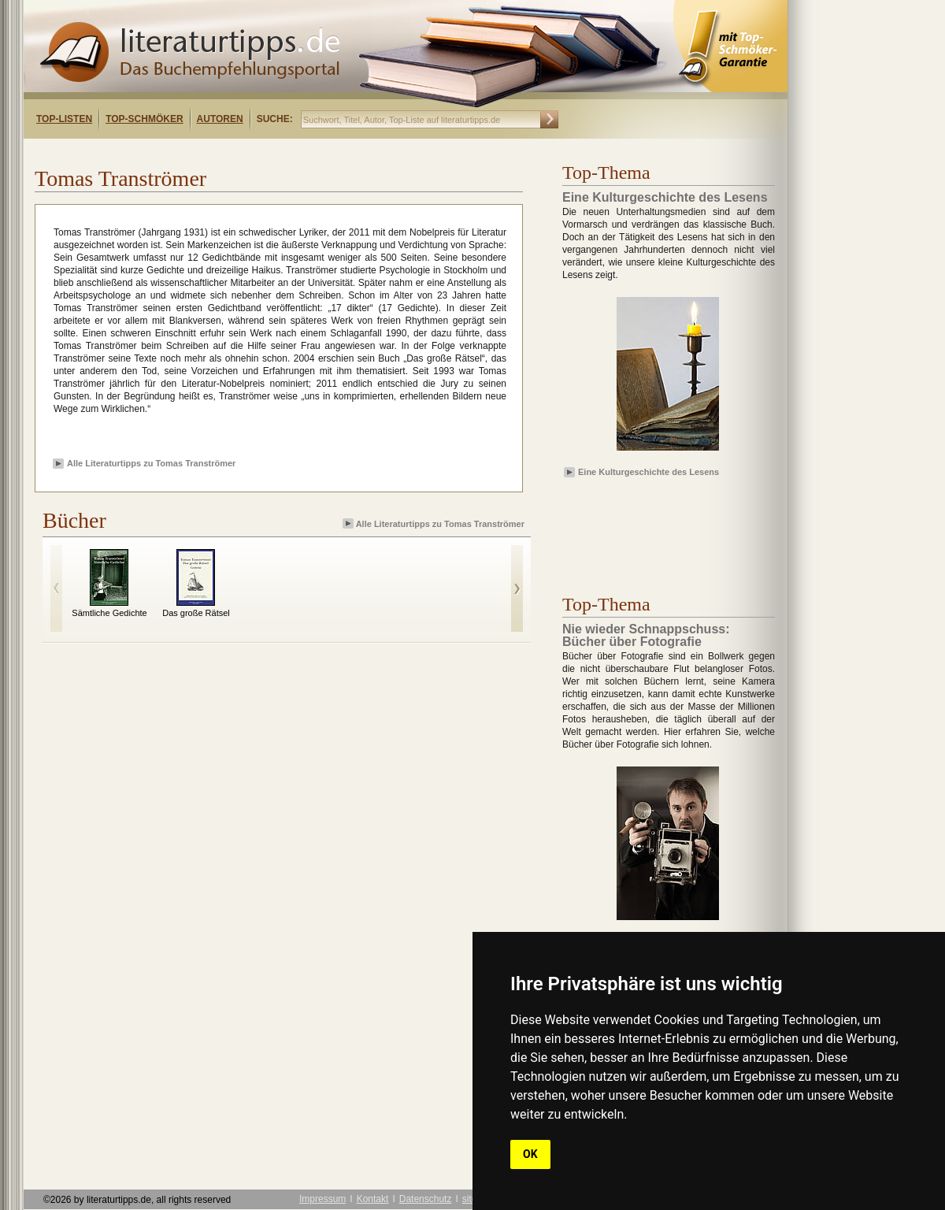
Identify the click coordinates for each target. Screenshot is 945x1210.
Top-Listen (64, 118)
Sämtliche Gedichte (109, 613)
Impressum (322, 1198)
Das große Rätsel (196, 613)
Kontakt (373, 1198)
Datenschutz (425, 1198)
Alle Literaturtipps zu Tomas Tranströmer (151, 463)
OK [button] (530, 1154)
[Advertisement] (653, 527)
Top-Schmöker (144, 118)
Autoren (220, 118)
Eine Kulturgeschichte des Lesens (648, 472)
